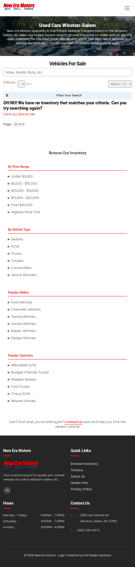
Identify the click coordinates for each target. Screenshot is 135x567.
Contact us (74, 422)
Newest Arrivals (23, 401)
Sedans (17, 239)
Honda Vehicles (23, 324)
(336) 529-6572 (88, 530)
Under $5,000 (22, 176)
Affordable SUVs (23, 365)
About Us (78, 476)
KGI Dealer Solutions (97, 555)
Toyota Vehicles (23, 317)
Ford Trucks (20, 387)
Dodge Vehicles (23, 338)
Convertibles (21, 268)
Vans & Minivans (24, 275)
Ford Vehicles (21, 302)
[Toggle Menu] (127, 8)
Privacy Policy (81, 489)
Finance (77, 470)
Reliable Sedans (23, 379)
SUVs (15, 246)
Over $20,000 (22, 205)
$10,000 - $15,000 (25, 191)
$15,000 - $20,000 (25, 198)
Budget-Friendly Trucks (30, 372)
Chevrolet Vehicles (26, 309)
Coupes (17, 261)
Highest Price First (25, 212)
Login (61, 555)
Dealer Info (79, 483)
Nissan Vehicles (23, 331)
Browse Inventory (84, 463)
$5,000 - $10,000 (24, 183)
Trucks (16, 253)
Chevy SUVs (20, 394)
